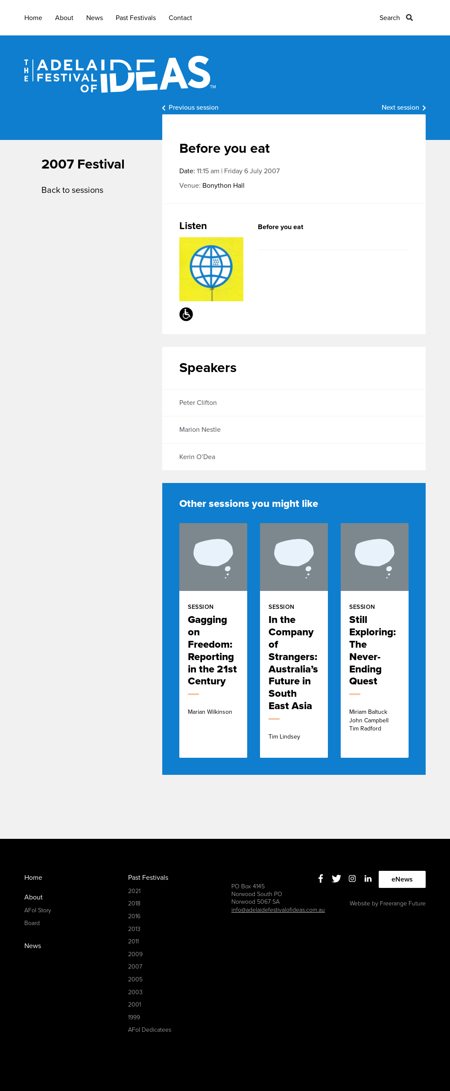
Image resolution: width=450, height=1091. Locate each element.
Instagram (352, 878)
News (94, 18)
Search (390, 18)
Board (32, 923)
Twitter (336, 878)
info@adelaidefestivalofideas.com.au (278, 910)
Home (33, 18)
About (64, 18)
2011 (133, 941)
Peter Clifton (198, 403)
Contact (180, 18)
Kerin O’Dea (197, 457)
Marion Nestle (200, 429)
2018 (134, 903)
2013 (134, 929)
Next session (400, 107)
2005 (135, 979)
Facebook (321, 878)
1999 (134, 1017)
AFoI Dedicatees (149, 1029)
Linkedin (368, 878)
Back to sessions (72, 190)
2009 (135, 954)
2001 (134, 1004)
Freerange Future (403, 903)
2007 (135, 966)
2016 (134, 916)
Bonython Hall (223, 185)
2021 (134, 891)
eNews (402, 879)
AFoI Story (37, 910)
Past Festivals (136, 18)
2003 (135, 992)
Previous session (194, 107)
